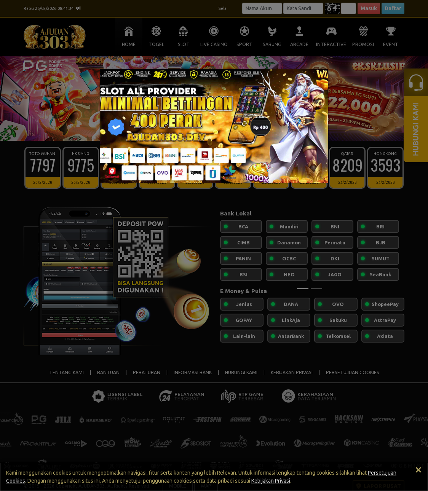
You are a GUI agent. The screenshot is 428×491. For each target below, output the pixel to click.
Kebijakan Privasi (270, 481)
